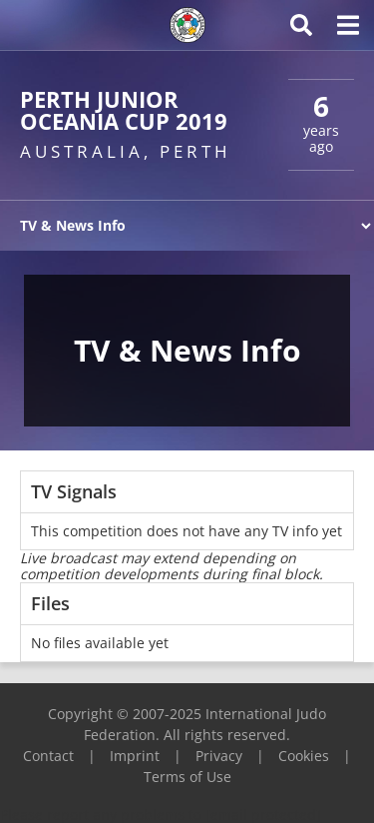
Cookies (303, 755)
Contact (48, 755)
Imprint (135, 755)
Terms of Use (187, 776)
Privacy (218, 755)
